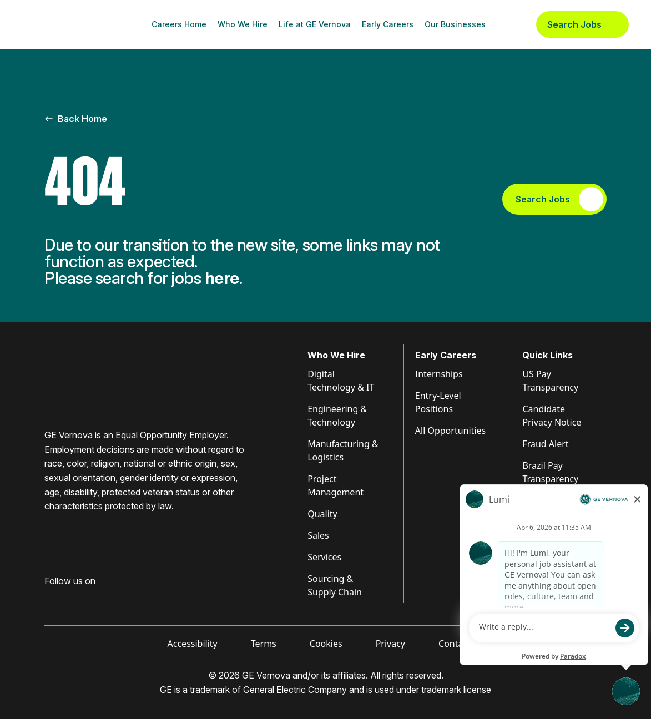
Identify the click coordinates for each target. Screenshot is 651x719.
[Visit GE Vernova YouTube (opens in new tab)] (110, 598)
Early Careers (387, 24)
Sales (318, 535)
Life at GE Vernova (315, 24)
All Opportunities (450, 430)
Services (324, 557)
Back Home (75, 118)
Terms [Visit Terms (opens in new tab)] (263, 643)
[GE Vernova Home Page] (75, 24)
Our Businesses (455, 24)
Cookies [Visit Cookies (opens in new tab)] (326, 643)
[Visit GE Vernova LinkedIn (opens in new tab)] (68, 598)
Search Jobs (582, 24)
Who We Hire (243, 24)
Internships (439, 374)
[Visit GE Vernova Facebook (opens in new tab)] (48, 598)
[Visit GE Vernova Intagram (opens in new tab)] (88, 598)
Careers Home (179, 24)
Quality (322, 514)
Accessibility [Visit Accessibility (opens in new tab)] (193, 643)
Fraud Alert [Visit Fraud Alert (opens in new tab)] (545, 444)
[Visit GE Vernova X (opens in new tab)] (132, 598)
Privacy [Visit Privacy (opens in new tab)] (390, 643)
